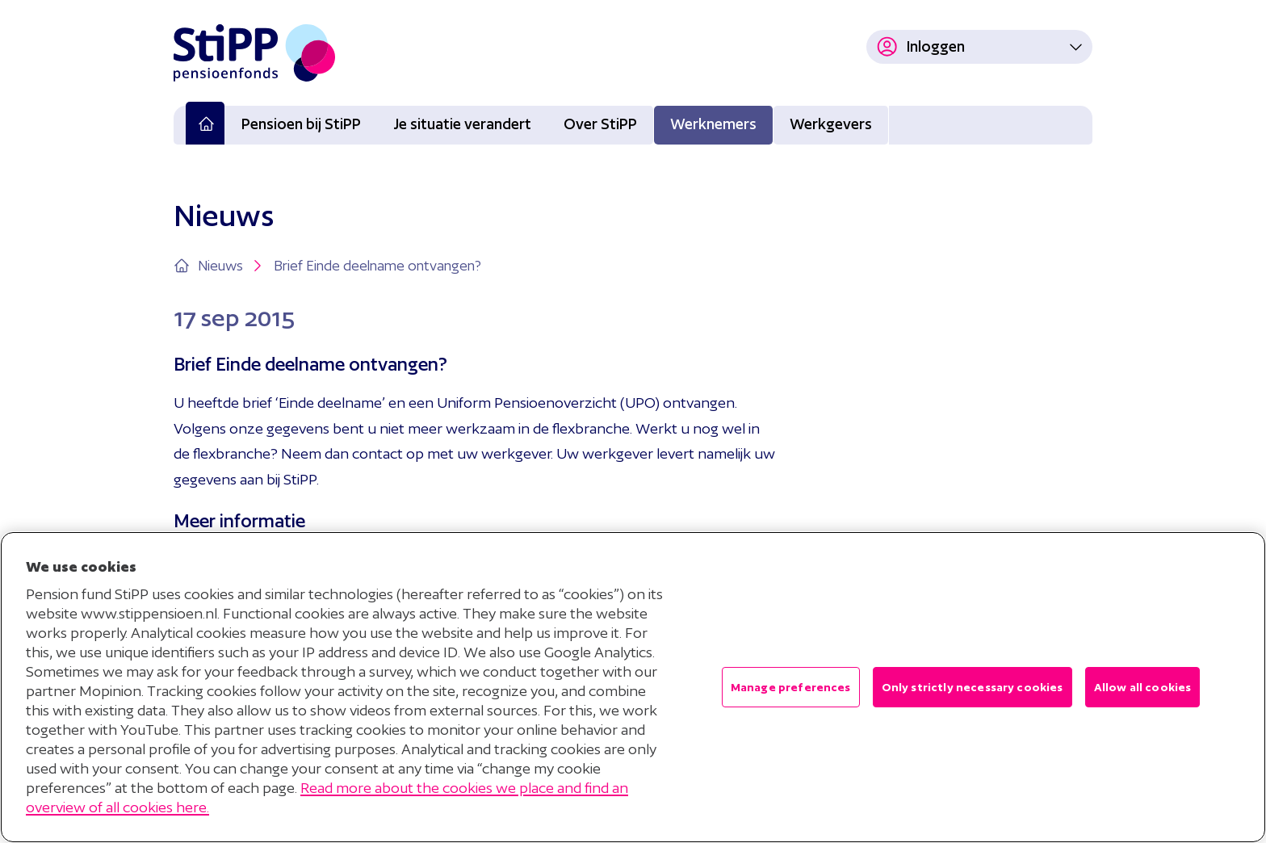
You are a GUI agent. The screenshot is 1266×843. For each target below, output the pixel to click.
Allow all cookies (1143, 687)
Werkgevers (831, 123)
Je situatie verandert (462, 123)
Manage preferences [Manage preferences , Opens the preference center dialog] (791, 687)
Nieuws (232, 266)
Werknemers (713, 123)
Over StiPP (600, 123)
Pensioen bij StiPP (301, 123)
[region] (633, 687)
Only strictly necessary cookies (972, 687)
